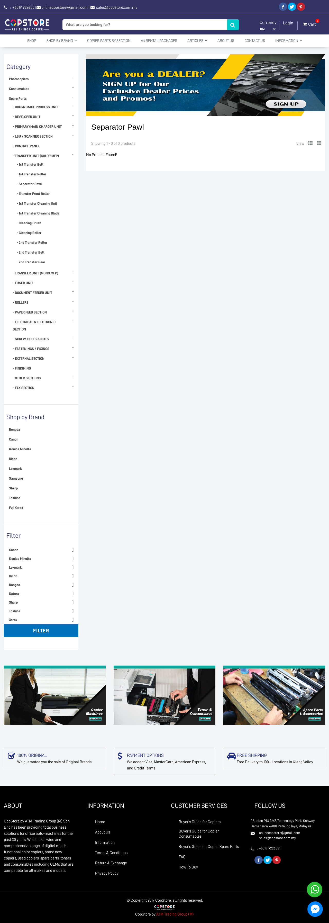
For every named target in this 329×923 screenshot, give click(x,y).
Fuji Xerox (16, 507)
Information (105, 842)
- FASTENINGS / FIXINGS (31, 349)
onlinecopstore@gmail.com (64, 7)
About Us (225, 41)
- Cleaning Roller (29, 233)
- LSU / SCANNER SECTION (33, 136)
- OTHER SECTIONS (27, 378)
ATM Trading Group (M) (175, 914)
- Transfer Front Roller (33, 193)
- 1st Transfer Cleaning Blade (38, 213)
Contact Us (254, 41)
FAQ (182, 857)
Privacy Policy (106, 873)
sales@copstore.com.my (116, 7)
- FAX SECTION (23, 388)
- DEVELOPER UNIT (26, 117)
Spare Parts (18, 98)
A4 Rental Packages (159, 41)
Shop (31, 41)
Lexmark (15, 468)
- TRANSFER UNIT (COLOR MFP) (36, 156)
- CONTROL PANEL (26, 146)
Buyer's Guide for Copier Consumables (199, 833)
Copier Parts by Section (109, 41)
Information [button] (288, 41)
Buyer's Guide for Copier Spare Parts (209, 847)
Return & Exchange (111, 863)
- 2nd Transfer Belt (30, 252)
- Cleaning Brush (29, 223)
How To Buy (188, 867)
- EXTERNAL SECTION (28, 358)
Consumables (19, 89)
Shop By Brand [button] (62, 41)
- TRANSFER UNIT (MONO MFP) (35, 273)
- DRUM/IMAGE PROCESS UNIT (35, 107)
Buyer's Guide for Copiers (200, 822)
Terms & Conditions (111, 853)
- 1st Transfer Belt (30, 164)
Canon (13, 439)
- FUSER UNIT (23, 283)
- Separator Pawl (29, 184)
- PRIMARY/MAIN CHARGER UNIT (37, 126)
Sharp (13, 488)
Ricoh (13, 459)
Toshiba (14, 498)
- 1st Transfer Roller (31, 174)
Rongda (14, 429)
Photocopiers (19, 79)
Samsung (16, 478)
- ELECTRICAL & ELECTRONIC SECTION (34, 325)
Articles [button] (197, 41)
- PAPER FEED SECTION (30, 312)
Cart (309, 23)
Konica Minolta (20, 449)
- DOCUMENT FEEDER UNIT (32, 292)
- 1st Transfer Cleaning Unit (37, 203)
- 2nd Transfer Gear (31, 262)
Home (100, 822)
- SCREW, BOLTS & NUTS (31, 339)
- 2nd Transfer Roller (32, 242)
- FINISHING (22, 368)
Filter (41, 630)
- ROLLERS (21, 302)
